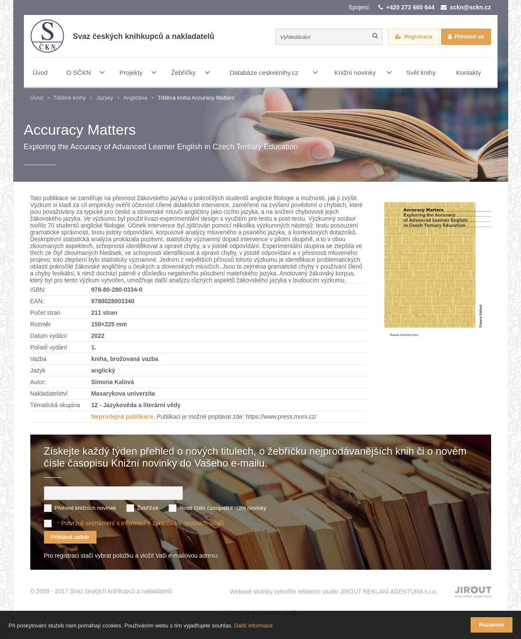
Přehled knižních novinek (86, 508)
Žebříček (148, 508)
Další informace (253, 625)
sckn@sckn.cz (470, 7)
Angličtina (135, 98)
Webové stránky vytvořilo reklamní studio (334, 591)
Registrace (418, 36)
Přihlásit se (469, 36)
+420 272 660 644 (410, 7)
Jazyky (104, 98)
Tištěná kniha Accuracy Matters (196, 98)
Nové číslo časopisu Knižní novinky (222, 508)
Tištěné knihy (69, 98)
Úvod (36, 98)
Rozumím (491, 624)
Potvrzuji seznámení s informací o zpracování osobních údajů (142, 523)
